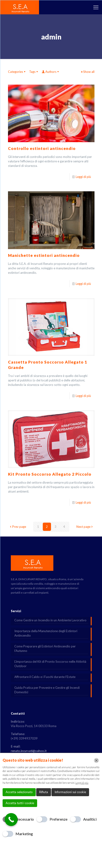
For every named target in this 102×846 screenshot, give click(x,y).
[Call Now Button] (11, 819)
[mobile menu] (96, 7)
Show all (87, 72)
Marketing (24, 833)
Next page (85, 527)
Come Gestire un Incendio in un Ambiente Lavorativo (50, 620)
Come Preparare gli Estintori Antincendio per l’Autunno (45, 648)
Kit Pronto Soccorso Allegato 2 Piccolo (49, 474)
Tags (34, 72)
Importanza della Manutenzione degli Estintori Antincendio (45, 633)
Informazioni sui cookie (70, 792)
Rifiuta (43, 792)
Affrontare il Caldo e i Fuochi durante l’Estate (44, 677)
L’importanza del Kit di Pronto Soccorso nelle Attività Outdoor (50, 664)
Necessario (25, 819)
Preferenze (58, 819)
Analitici (90, 819)
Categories (17, 72)
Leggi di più (83, 177)
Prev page (17, 527)
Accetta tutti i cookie (20, 803)
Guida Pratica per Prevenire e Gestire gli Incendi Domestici (47, 690)
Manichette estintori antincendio (44, 255)
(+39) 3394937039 (24, 738)
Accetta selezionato (19, 792)
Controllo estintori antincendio (42, 148)
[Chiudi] (96, 760)
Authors (50, 72)
